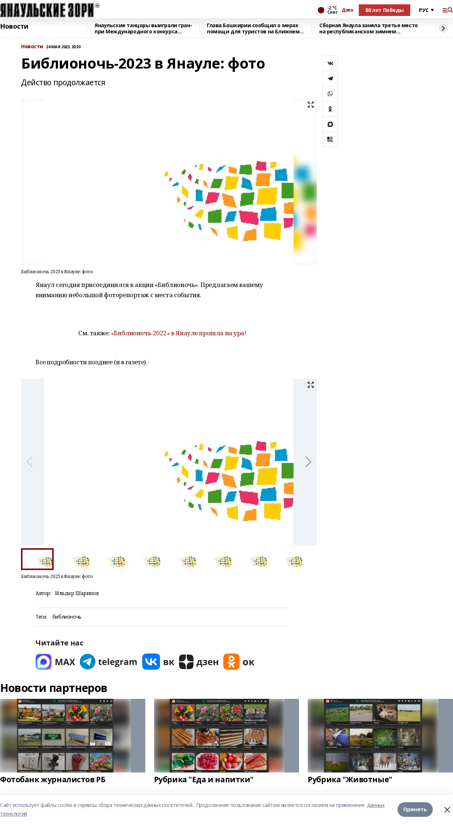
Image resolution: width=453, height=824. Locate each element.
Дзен (347, 10)
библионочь (67, 617)
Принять (415, 809)
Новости (14, 26)
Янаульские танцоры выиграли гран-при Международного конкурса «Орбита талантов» (143, 28)
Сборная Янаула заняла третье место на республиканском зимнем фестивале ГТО (368, 28)
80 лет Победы (384, 10)
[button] (308, 462)
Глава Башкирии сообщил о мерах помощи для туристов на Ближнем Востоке (253, 28)
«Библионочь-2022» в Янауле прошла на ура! (178, 333)
